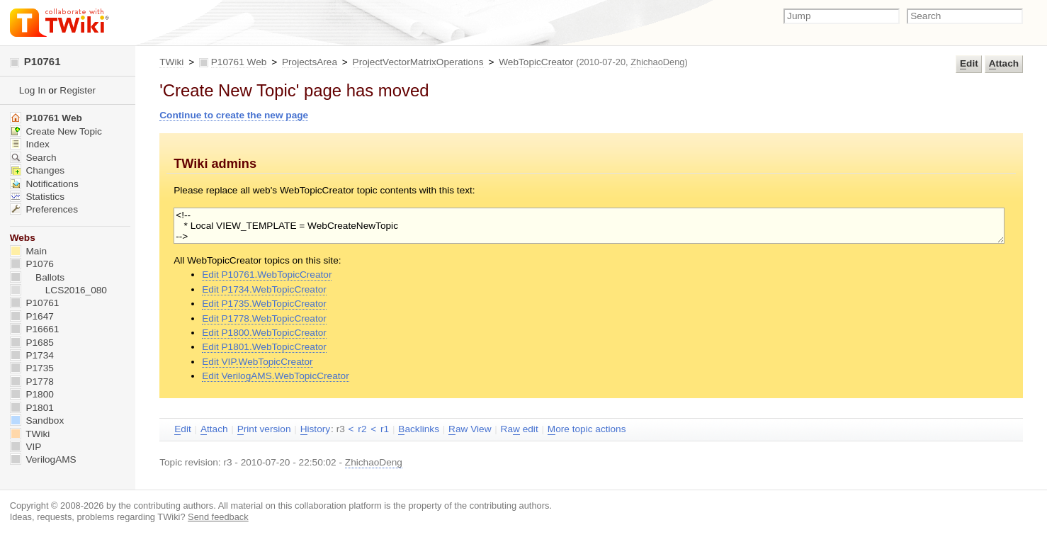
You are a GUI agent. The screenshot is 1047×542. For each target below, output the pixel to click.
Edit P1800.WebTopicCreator (264, 332)
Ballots (37, 277)
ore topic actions (587, 429)
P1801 (32, 407)
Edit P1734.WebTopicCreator (264, 289)
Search (33, 157)
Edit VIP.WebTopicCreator (257, 361)
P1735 (32, 368)
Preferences (44, 209)
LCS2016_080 (58, 290)
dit (969, 63)
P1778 (32, 381)
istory (315, 429)
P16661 (35, 329)
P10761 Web (239, 62)
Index (30, 144)
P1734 (32, 355)
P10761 (35, 61)
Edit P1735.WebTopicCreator (264, 303)
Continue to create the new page (233, 115)
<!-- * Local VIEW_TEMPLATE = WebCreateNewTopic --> (589, 226)
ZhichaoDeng (657, 62)
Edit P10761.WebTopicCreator (267, 274)
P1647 (32, 316)
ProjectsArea (309, 62)
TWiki (171, 62)
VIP (26, 446)
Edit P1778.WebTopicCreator (264, 318)
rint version (264, 429)
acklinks (418, 429)
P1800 (32, 394)
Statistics (37, 196)
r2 (362, 429)
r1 (384, 429)
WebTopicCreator (536, 62)
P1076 (32, 264)
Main (28, 251)
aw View (469, 429)
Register (78, 90)
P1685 (32, 342)
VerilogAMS (43, 459)
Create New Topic (56, 131)
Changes (37, 170)
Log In (32, 90)
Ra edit (519, 429)
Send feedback (218, 517)
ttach (1004, 63)
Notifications (44, 184)
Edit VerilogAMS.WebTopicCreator (275, 376)
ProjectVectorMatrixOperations (418, 62)
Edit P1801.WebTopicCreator (264, 346)
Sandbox (37, 420)
